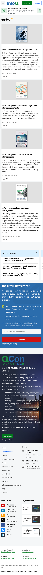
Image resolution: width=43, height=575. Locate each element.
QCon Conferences (8, 459)
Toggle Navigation (3, 3)
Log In (4, 455)
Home (4, 448)
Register (27, 3)
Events (4, 463)
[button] (21, 339)
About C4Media (7, 478)
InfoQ (4, 73)
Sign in (37, 3)
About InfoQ (6, 474)
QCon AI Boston (32, 461)
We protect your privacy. (9, 344)
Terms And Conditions (19, 571)
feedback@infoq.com (8, 552)
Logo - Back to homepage (13, 3)
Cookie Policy (32, 571)
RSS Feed (12, 18)
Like (7, 76)
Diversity (5, 492)
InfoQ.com (6, 236)
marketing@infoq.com (29, 558)
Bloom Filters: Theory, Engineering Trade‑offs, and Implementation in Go (20, 275)
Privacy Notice (6, 571)
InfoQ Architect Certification (32, 452)
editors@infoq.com (7, 558)
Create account (7, 451)
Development (9, 253)
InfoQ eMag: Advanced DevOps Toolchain (19, 50)
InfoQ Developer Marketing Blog (11, 487)
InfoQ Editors (6, 470)
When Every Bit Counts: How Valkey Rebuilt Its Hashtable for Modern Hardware (20, 267)
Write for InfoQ (7, 466)
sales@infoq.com (27, 552)
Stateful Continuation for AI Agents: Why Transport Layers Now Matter (18, 260)
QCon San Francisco (33, 466)
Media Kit (5, 481)
